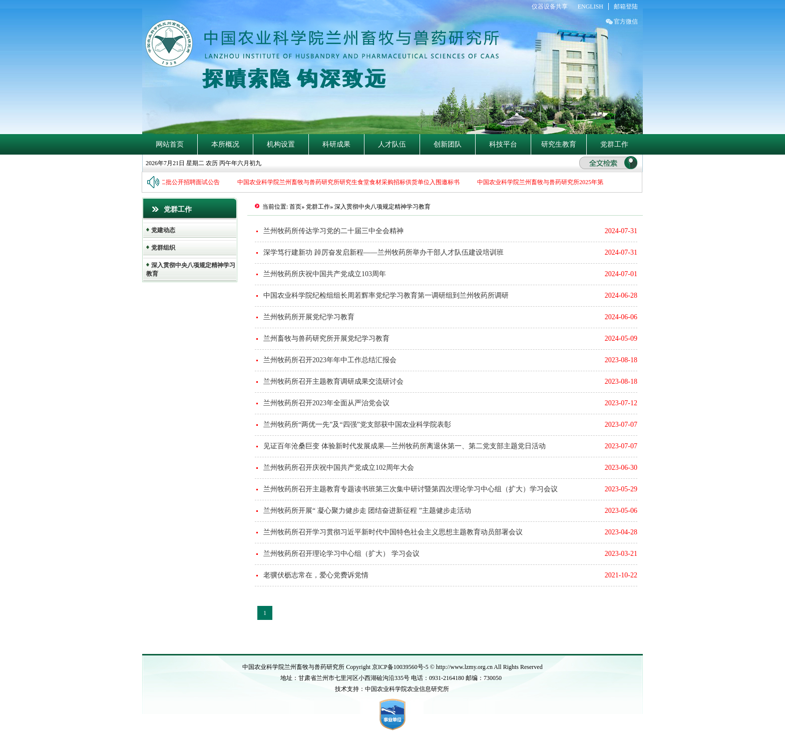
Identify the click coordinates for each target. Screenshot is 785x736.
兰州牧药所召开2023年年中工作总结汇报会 (330, 360)
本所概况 (225, 144)
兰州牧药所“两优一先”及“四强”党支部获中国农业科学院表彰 (357, 424)
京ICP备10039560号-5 (401, 666)
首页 (295, 206)
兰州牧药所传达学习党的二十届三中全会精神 (333, 231)
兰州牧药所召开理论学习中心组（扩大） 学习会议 (341, 553)
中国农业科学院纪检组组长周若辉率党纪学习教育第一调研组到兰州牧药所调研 (386, 295)
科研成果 (336, 144)
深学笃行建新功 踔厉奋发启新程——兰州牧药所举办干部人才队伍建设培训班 (383, 252)
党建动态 (163, 230)
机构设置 (281, 144)
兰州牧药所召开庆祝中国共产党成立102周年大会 (338, 467)
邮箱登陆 (626, 6)
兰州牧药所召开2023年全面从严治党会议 (326, 403)
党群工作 (614, 144)
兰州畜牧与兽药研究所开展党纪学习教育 (326, 338)
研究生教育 (558, 144)
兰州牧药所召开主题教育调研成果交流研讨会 (333, 381)
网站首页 (170, 144)
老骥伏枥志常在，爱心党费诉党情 (315, 575)
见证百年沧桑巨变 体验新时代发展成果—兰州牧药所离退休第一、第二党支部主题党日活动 (404, 446)
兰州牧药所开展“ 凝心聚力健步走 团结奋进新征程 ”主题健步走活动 (367, 510)
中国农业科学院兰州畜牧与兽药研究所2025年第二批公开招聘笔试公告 (571, 182)
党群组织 (163, 247)
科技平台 (503, 144)
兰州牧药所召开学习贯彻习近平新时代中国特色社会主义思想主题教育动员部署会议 (393, 532)
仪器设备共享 (550, 6)
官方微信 (626, 21)
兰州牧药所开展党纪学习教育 (308, 317)
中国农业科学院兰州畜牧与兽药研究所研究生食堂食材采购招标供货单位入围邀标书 (349, 182)
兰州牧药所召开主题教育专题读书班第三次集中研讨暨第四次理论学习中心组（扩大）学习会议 (410, 489)
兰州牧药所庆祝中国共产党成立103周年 (324, 274)
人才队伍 (392, 144)
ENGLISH (590, 6)
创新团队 (448, 144)
